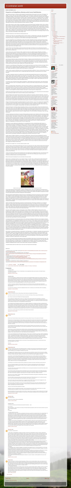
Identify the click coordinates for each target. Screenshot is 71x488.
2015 (53, 29)
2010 (53, 59)
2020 (53, 22)
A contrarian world (14, 6)
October (54, 34)
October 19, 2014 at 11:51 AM (12, 426)
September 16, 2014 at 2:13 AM (12, 273)
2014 (53, 30)
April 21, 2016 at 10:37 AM (12, 472)
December (54, 31)
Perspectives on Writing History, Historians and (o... (57, 41)
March (54, 51)
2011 (53, 58)
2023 (53, 18)
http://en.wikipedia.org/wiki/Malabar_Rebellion (19, 256)
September (55, 35)
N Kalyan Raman (10, 347)
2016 (53, 27)
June (54, 47)
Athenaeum (10, 396)
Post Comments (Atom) (13, 480)
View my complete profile (55, 133)
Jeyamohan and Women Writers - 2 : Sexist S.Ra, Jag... (58, 43)
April (54, 50)
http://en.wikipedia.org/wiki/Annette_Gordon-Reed (22, 255)
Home (27, 478)
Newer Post (8, 478)
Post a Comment (9, 474)
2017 (53, 26)
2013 (53, 55)
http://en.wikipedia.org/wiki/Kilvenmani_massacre (23, 257)
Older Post (47, 478)
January (54, 54)
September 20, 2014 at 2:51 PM (12, 344)
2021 (53, 21)
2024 (53, 17)
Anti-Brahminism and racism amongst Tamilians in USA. (54, 121)
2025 (53, 16)
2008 (53, 62)
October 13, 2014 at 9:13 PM (12, 400)
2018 (53, 25)
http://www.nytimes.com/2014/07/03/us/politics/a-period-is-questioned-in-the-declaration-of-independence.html (28, 261)
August (54, 45)
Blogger (41, 484)
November (54, 32)
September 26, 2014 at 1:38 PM (12, 393)
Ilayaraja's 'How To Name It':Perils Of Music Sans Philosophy (54, 97)
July (53, 46)
